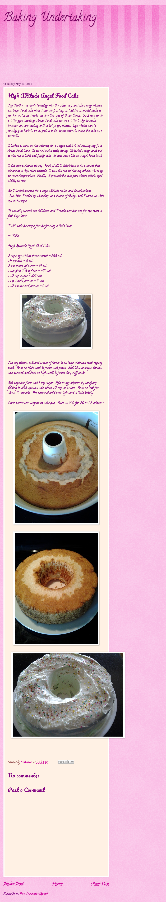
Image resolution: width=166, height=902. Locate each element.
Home (57, 884)
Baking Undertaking (49, 18)
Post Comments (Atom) (33, 894)
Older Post (100, 884)
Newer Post (13, 884)
